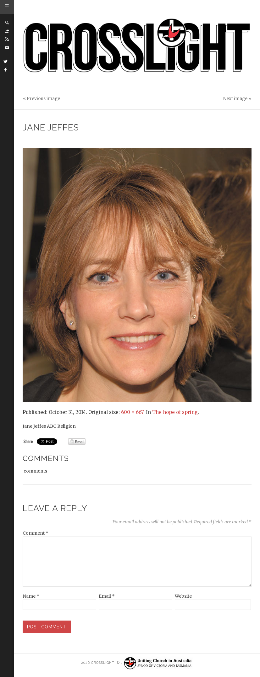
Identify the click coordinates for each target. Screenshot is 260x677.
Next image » (237, 98)
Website (183, 596)
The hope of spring (175, 412)
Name (31, 596)
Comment (35, 533)
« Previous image (41, 98)
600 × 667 (132, 412)
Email (107, 596)
